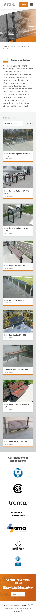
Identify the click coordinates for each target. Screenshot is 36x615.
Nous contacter (18, 594)
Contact (23, 5)
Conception (18, 611)
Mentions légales (15, 605)
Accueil (5, 46)
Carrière (24, 605)
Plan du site (6, 605)
